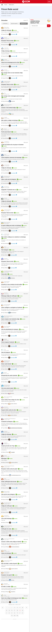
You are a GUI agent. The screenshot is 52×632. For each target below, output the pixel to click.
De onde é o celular (6, 586)
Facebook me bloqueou (7, 421)
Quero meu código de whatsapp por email (11, 598)
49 (22, 607)
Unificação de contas (6, 529)
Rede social (11, 4)
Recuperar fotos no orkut (7, 84)
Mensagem (4, 458)
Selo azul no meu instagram (8, 494)
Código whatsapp (5, 51)
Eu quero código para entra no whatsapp (11, 225)
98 (11, 615)
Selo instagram (5, 249)
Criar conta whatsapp (6, 518)
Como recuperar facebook (7, 342)
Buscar (26, 20)
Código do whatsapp (6, 30)
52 (6, 610)
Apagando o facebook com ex (8, 189)
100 (14, 615)
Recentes (5, 23)
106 (17, 615)
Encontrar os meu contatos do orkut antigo (11, 284)
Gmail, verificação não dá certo (8, 481)
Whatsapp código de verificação (9, 296)
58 (17, 610)
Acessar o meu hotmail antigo (8, 107)
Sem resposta (14, 23)
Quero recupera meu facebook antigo (10, 319)
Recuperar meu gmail (6, 575)
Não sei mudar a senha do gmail (9, 563)
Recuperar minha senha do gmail (9, 468)
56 (11, 610)
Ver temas (9, 15)
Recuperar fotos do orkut (7, 40)
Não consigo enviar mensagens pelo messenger (13, 96)
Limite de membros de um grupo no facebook (12, 144)
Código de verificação (6, 506)
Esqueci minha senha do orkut (8, 410)
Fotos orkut (4, 274)
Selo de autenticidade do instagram (9, 329)
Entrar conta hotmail (6, 364)
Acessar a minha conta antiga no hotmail (11, 541)
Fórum (5, 4)
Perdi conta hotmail (6, 132)
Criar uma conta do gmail (7, 388)
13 (14, 607)
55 (9, 610)
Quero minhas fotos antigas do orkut (10, 399)
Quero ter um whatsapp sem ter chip (10, 62)
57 (14, 610)
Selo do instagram (5, 352)
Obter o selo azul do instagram (8, 179)
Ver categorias (4, 15)
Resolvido (24, 23)
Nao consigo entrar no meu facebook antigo (12, 72)
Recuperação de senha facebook (9, 375)
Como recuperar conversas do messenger (11, 157)
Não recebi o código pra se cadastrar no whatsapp (13, 237)
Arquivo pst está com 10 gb (8, 445)
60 (22, 610)
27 (17, 607)
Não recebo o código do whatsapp (9, 120)
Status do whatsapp (6, 553)
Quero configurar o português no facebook (11, 307)
